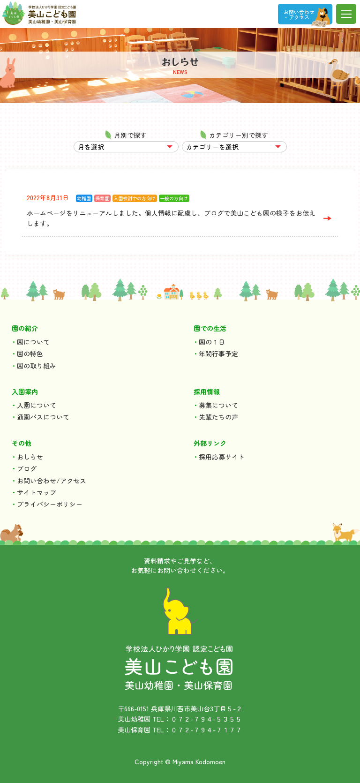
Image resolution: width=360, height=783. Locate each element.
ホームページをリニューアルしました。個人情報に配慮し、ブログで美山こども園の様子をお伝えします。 (171, 218)
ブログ (27, 468)
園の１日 (212, 341)
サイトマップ (36, 492)
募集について (218, 405)
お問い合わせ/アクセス (51, 480)
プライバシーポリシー (49, 504)
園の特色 (30, 353)
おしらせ (30, 456)
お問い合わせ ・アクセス (299, 14)
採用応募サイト (222, 456)
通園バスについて (43, 417)
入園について (36, 405)
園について (33, 341)
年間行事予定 (218, 353)
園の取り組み (36, 365)
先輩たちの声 (218, 417)
